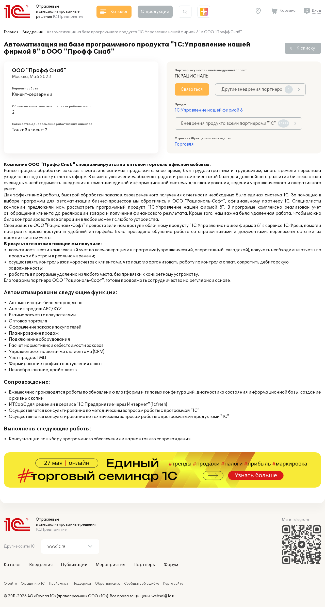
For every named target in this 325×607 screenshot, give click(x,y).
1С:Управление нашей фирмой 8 (209, 110)
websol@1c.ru (163, 596)
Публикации (74, 564)
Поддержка (81, 584)
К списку (306, 48)
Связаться (192, 89)
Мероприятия (110, 564)
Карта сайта (173, 584)
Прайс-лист (58, 584)
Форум (171, 564)
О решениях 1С (33, 584)
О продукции (155, 11)
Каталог (12, 564)
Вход (316, 10)
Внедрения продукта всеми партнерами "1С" (235, 123)
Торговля (184, 144)
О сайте (10, 584)
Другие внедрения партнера (257, 89)
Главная (11, 32)
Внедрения (32, 32)
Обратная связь (107, 584)
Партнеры (145, 564)
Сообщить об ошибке (141, 584)
